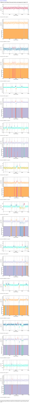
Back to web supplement (3, 0)
